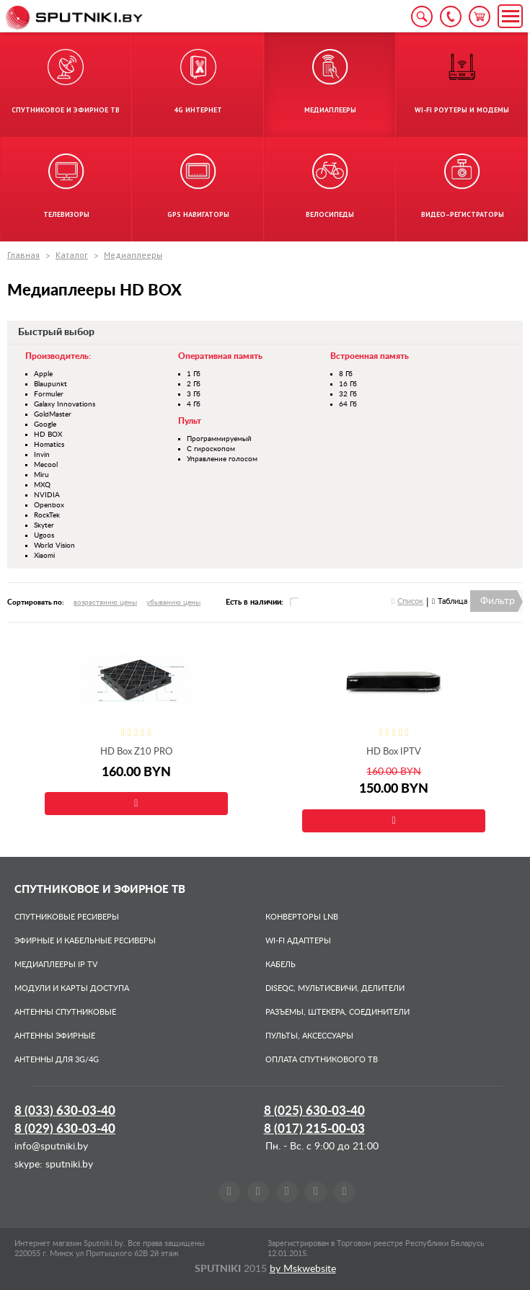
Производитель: (58, 356)
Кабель (280, 965)
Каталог (72, 254)
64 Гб (348, 404)
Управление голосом (222, 459)
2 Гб (193, 384)
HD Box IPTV (393, 752)
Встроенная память (369, 356)
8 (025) (314, 1111)
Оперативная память (220, 356)
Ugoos (44, 535)
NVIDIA (47, 495)
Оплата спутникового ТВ (321, 1060)
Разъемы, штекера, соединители (337, 1012)
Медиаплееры (133, 254)
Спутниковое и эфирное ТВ (99, 889)
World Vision (54, 545)
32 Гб (348, 394)
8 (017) (314, 1129)
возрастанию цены (105, 602)
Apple (43, 374)
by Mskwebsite (303, 1269)
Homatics (49, 444)
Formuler (48, 394)
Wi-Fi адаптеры (298, 941)
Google (45, 424)
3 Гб (193, 394)
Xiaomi (44, 555)
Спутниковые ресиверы (66, 917)
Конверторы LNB (301, 917)
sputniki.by (68, 1165)
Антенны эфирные (54, 1036)
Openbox (49, 505)
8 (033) (64, 1111)
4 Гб (193, 404)
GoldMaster (52, 414)
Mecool (46, 464)
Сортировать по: (35, 602)
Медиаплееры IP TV (55, 965)
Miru (41, 475)
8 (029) (64, 1129)
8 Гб (346, 374)
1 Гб (193, 374)
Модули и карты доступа (71, 988)
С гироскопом (211, 449)
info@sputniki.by (51, 1147)
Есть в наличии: (254, 602)
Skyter (44, 525)
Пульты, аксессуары (309, 1036)
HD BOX (48, 434)
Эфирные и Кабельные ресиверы (85, 941)
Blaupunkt (50, 384)
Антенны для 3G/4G (56, 1060)
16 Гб (348, 384)
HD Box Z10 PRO (136, 752)
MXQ (42, 485)
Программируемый (219, 438)
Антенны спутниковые (65, 1012)
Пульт (189, 421)
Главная (23, 254)
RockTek (47, 515)
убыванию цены (173, 602)
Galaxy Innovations (64, 404)
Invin (42, 454)
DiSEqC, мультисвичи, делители (335, 988)
